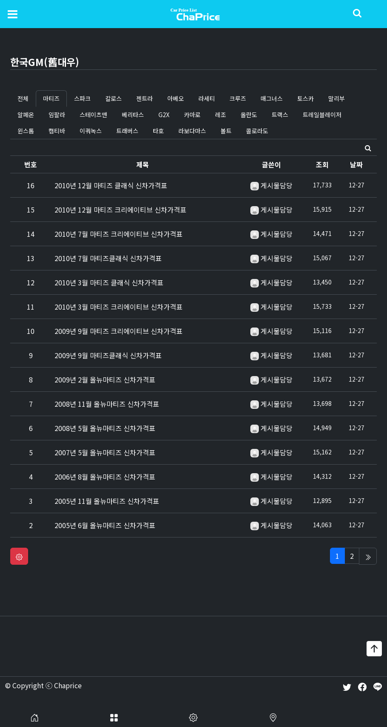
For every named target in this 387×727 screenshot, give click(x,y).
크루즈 (237, 98)
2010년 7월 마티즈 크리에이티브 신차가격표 (118, 234)
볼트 (226, 130)
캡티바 (57, 130)
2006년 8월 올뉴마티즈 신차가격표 (104, 476)
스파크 (82, 98)
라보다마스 (192, 130)
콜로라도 (257, 130)
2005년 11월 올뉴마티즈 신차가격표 (106, 501)
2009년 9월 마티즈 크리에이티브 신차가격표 (118, 331)
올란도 (249, 114)
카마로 (192, 114)
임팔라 (57, 114)
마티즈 (51, 98)
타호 (158, 130)
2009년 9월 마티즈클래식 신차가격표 (108, 355)
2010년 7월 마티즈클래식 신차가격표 (108, 258)
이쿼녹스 (91, 130)
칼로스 (113, 98)
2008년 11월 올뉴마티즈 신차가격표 (106, 404)
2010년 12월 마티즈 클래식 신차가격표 (110, 185)
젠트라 (144, 98)
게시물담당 (276, 185)
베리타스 (133, 114)
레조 (220, 114)
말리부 (336, 98)
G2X (163, 114)
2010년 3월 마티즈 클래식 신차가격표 (108, 282)
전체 (23, 98)
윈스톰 (25, 130)
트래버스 (127, 130)
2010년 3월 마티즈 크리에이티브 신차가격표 (118, 307)
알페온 (25, 114)
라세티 (206, 98)
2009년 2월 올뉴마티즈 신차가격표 (104, 379)
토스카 (305, 98)
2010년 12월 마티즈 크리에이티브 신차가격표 (120, 209)
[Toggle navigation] (12, 13)
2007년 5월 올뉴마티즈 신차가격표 (104, 452)
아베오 (175, 98)
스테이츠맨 (93, 114)
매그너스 (272, 98)
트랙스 (280, 114)
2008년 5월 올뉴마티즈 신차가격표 (104, 428)
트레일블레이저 (322, 114)
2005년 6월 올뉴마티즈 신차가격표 (104, 525)
